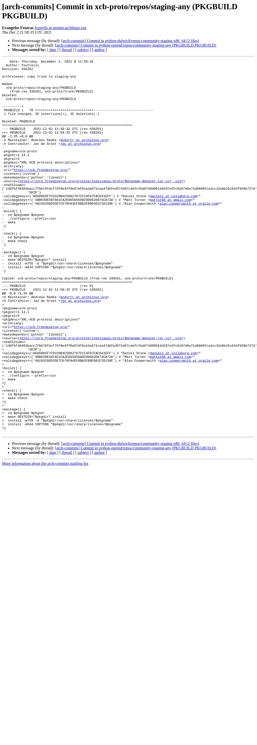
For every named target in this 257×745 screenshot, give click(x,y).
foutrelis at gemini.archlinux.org (60, 28)
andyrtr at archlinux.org (83, 156)
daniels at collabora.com (173, 223)
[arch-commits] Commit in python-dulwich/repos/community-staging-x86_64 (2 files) (130, 41)
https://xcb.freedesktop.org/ (41, 192)
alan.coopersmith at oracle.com (189, 232)
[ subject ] (83, 50)
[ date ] (52, 50)
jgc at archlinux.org (79, 161)
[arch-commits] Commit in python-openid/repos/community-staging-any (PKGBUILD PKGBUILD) (135, 45)
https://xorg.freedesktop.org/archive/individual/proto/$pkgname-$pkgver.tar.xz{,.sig (100, 205)
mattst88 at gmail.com (170, 228)
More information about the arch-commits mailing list (45, 538)
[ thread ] (66, 50)
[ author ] (99, 50)
